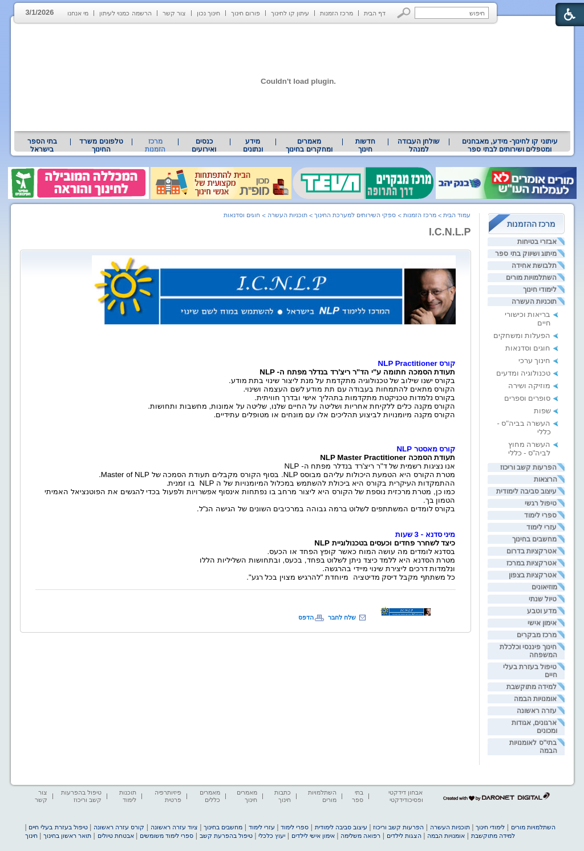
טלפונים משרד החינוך (101, 145)
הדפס (306, 617)
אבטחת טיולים (116, 835)
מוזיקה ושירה (529, 385)
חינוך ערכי (534, 360)
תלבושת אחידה (534, 266)
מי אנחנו (77, 13)
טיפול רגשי (541, 503)
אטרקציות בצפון (533, 575)
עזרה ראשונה (537, 711)
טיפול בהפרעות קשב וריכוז (81, 796)
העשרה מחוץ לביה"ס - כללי (529, 448)
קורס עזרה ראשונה (119, 827)
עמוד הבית (457, 214)
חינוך (31, 835)
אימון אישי (542, 623)
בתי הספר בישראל (42, 145)
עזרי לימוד (541, 527)
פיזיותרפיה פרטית (168, 796)
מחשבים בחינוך (534, 539)
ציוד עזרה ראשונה (174, 827)
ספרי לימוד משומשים (166, 835)
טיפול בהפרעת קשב (226, 835)
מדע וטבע (542, 611)
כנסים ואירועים (204, 145)
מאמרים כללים (210, 796)
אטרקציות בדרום (531, 551)
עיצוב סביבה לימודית (526, 491)
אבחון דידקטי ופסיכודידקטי (405, 796)
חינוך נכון (208, 13)
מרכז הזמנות (336, 13)
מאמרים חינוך (247, 796)
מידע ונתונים (253, 145)
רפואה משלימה (360, 835)
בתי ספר (357, 796)
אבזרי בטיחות (537, 242)
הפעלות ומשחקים (522, 335)
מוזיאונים (544, 587)
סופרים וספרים (527, 398)
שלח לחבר (342, 617)
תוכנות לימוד (127, 796)
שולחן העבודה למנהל (419, 145)
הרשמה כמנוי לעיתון (125, 13)
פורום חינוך (245, 13)
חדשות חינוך (365, 145)
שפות (542, 410)
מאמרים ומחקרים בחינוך (309, 145)
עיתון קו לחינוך (290, 13)
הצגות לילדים (404, 835)
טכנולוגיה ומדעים (523, 373)
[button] (404, 13)
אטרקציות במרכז (531, 563)
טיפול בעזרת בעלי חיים (58, 827)
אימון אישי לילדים (313, 835)
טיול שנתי (543, 599)
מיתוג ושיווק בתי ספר (526, 254)
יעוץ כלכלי (271, 835)
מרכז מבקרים (537, 635)
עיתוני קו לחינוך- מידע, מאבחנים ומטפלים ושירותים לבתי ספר (510, 145)
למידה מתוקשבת (531, 687)
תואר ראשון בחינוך (67, 835)
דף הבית (375, 13)
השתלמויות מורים (531, 278)
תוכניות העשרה (534, 302)
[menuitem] (509, 145)
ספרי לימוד (540, 515)
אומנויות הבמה (535, 699)
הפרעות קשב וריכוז (528, 467)
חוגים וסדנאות (528, 348)
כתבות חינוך (282, 796)
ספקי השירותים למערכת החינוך (355, 214)
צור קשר (174, 13)
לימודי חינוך (540, 290)
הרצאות (545, 479)
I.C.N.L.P (450, 232)
